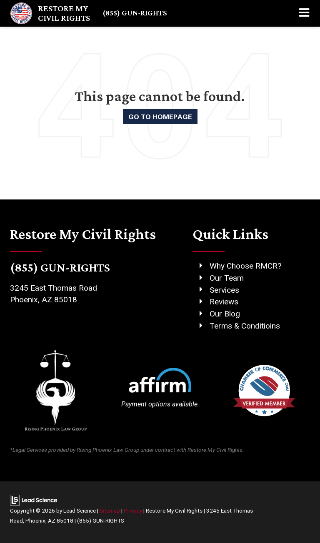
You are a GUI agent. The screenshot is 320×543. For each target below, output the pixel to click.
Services (224, 290)
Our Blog (225, 314)
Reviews (224, 301)
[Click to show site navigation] (304, 13)
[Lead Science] (33, 499)
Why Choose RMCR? (245, 266)
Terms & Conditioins (245, 326)
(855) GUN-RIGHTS (134, 12)
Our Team (227, 278)
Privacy (133, 510)
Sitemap (110, 510)
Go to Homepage (160, 116)
